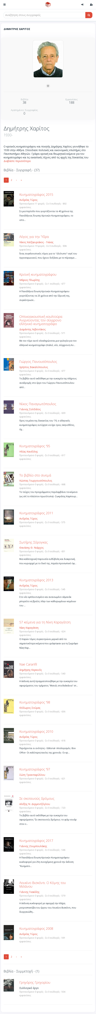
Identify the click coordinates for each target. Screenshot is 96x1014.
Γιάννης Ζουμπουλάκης (33, 846)
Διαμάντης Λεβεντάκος (32, 329)
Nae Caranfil (28, 664)
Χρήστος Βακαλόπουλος (33, 367)
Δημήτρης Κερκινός (30, 670)
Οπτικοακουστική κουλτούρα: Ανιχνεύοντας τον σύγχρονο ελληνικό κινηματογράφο (41, 320)
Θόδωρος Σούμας (29, 707)
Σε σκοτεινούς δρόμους (36, 798)
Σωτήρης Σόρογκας (33, 542)
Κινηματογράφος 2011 (36, 513)
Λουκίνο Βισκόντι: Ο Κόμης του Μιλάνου (42, 885)
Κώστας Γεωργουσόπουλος (35, 480)
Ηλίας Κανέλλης (28, 451)
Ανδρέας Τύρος (28, 200)
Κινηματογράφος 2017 (36, 840)
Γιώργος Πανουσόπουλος (38, 361)
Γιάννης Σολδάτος (30, 409)
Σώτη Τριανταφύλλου (32, 774)
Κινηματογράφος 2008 (36, 928)
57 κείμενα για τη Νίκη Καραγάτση (45, 622)
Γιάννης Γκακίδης (29, 892)
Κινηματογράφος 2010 (36, 731)
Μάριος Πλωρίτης (29, 280)
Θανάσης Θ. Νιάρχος (31, 547)
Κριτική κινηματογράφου (37, 274)
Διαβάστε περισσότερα (17, 161)
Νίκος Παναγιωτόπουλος (37, 404)
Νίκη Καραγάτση (29, 627)
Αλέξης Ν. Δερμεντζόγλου (34, 804)
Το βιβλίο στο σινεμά (35, 475)
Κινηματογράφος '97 (34, 769)
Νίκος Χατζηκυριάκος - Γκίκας (36, 242)
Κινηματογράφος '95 (34, 446)
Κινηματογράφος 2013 (36, 580)
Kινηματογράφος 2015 (36, 194)
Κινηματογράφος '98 (34, 702)
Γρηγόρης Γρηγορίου (34, 982)
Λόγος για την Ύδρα (34, 236)
